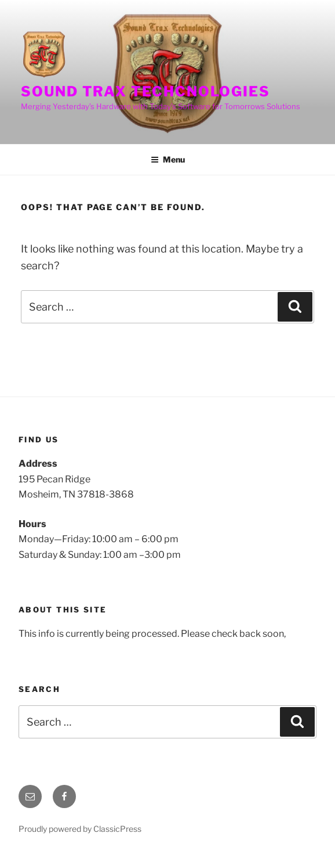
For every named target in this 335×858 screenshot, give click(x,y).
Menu (168, 159)
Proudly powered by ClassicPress (80, 829)
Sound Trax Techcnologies (145, 91)
